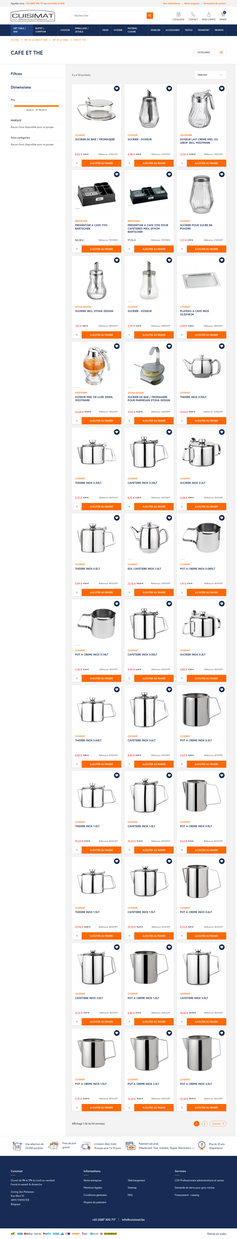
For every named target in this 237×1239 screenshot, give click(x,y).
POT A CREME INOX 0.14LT (91, 654)
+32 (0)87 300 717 (34, 3)
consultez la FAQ (55, 3)
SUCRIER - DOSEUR (140, 139)
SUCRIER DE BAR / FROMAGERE (95, 139)
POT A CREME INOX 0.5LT (196, 826)
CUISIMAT (80, 135)
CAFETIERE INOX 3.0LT (194, 998)
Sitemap (132, 1187)
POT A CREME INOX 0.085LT (197, 568)
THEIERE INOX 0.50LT (193, 397)
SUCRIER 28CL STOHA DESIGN (94, 311)
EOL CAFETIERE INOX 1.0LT (144, 568)
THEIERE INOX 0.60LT (88, 740)
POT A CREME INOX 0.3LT (196, 740)
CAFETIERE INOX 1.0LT (141, 826)
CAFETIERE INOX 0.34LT (142, 483)
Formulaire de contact (215, 3)
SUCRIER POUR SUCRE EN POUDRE (196, 226)
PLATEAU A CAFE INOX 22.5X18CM (194, 312)
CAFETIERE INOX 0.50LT (142, 654)
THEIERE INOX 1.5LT (87, 912)
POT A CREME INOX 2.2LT (143, 1084)
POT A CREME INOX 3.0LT (196, 1084)
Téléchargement (136, 1180)
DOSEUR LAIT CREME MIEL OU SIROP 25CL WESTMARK (199, 140)
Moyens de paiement (95, 1202)
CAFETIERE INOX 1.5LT (141, 912)
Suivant (218, 1124)
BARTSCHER (81, 220)
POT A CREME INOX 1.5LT (91, 1084)
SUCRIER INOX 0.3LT (192, 654)
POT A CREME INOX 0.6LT (196, 912)
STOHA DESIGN (83, 306)
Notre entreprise (92, 1180)
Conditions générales (95, 1195)
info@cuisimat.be (133, 1219)
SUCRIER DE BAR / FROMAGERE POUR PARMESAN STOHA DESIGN (149, 398)
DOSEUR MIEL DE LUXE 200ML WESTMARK (94, 398)
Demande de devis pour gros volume (194, 1187)
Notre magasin (192, 3)
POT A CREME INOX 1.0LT (143, 998)
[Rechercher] (113, 15)
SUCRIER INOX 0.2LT (192, 483)
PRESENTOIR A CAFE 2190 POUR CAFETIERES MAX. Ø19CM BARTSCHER (148, 228)
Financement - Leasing (187, 1195)
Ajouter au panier (101, 163)
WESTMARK (186, 135)
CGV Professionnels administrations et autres (199, 1180)
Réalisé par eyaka (216, 1233)
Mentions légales (93, 1187)
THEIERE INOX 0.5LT (87, 568)
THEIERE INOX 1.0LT (87, 826)
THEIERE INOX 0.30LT (88, 483)
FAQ (130, 1195)
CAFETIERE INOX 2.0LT (89, 998)
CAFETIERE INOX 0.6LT (142, 740)
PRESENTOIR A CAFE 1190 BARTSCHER (91, 226)
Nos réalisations (171, 3)
